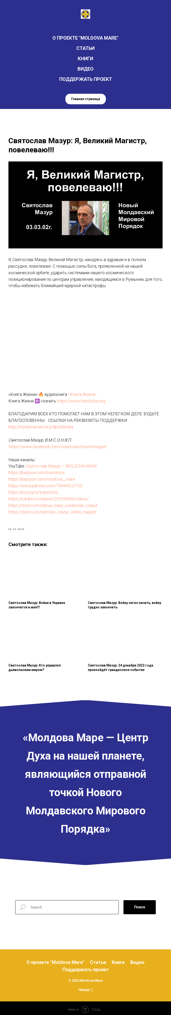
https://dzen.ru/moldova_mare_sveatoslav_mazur (55, 502)
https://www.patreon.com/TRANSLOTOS (48, 483)
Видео (137, 959)
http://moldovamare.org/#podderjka (43, 424)
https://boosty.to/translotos (35, 489)
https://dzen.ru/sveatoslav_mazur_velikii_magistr (55, 509)
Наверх (85, 987)
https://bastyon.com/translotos (39, 470)
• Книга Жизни (83, 391)
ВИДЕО (85, 69)
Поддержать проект (86, 967)
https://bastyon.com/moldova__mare (44, 476)
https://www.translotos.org (83, 398)
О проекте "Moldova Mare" (55, 959)
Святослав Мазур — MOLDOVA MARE (63, 463)
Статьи (98, 959)
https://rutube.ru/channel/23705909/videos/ (51, 496)
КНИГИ (85, 58)
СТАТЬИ (85, 48)
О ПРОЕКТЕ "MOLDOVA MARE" (85, 38)
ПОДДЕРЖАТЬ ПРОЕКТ (85, 79)
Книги (118, 959)
